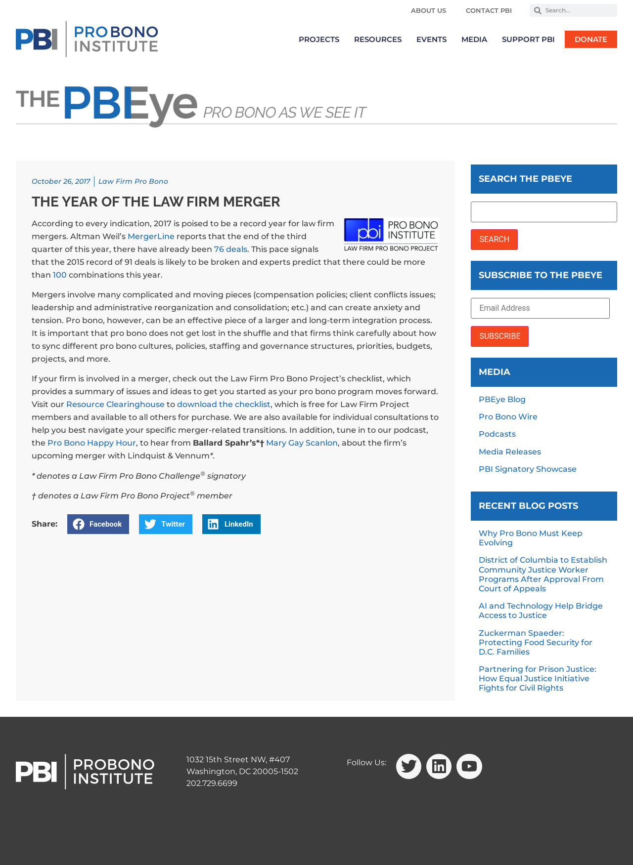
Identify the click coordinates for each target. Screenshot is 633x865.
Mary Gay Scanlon (302, 443)
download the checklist (224, 404)
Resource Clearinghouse (115, 404)
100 (60, 275)
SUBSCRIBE (499, 336)
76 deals (230, 249)
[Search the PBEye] (544, 212)
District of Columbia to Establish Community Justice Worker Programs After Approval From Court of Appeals (543, 574)
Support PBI (528, 39)
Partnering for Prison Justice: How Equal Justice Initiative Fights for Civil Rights (537, 678)
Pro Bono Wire (508, 416)
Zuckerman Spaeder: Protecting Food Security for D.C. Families (535, 642)
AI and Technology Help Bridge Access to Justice (541, 610)
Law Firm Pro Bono (133, 181)
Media (474, 39)
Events (431, 39)
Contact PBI (489, 10)
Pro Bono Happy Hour (91, 443)
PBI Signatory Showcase (528, 469)
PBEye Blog (502, 399)
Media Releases (510, 451)
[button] (98, 524)
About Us (428, 10)
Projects (319, 39)
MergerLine (151, 236)
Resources (378, 39)
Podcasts (497, 434)
